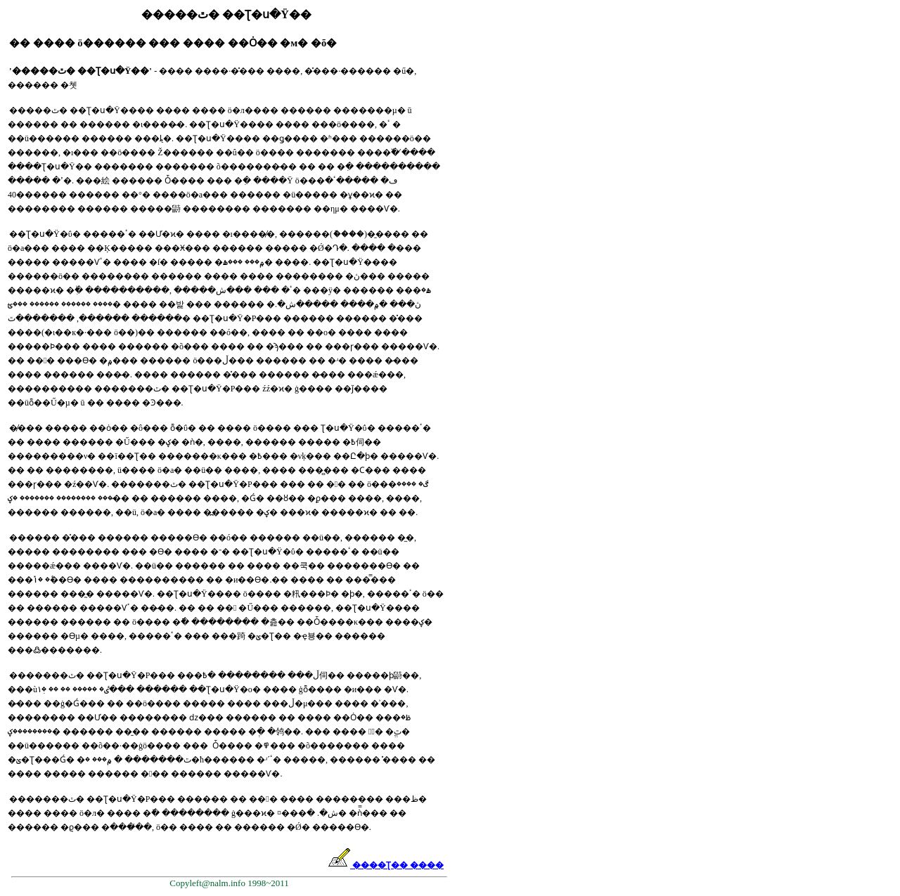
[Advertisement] (498, 236)
